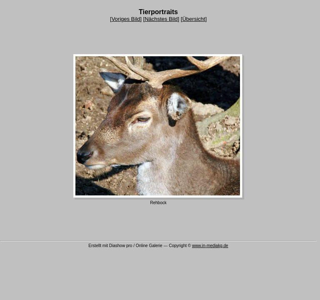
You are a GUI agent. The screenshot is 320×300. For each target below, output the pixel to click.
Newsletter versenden (232, 255)
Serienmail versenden (38, 255)
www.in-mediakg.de (210, 245)
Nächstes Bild (161, 19)
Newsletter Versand (119, 255)
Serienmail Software (177, 260)
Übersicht (193, 19)
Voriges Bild (126, 19)
